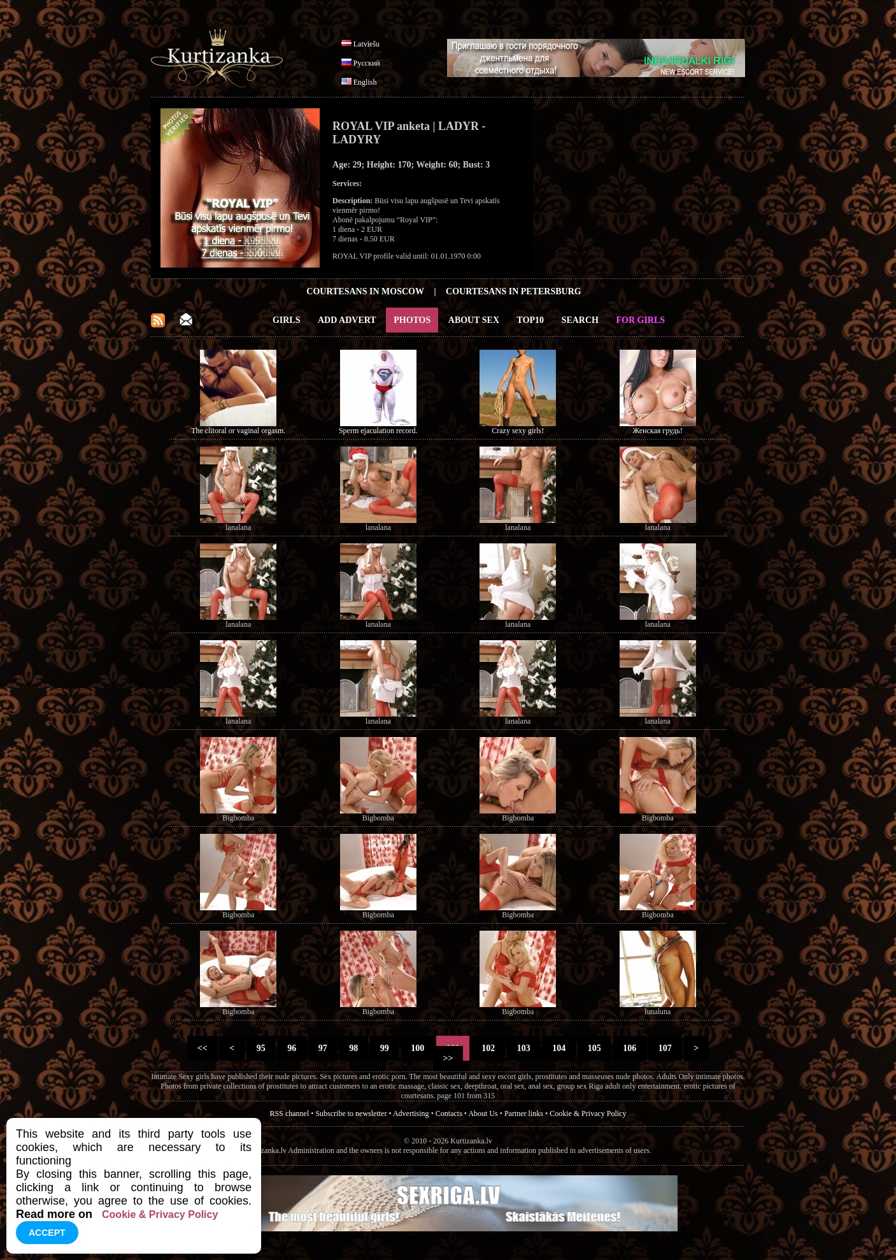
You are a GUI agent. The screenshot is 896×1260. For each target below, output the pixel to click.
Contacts (449, 1113)
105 (594, 1048)
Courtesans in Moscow (365, 291)
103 (523, 1048)
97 (322, 1048)
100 (418, 1048)
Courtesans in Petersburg (513, 291)
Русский (366, 63)
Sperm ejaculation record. (378, 430)
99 (384, 1048)
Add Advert (347, 320)
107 (665, 1048)
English (365, 82)
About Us (482, 1113)
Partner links (523, 1113)
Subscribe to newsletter (351, 1113)
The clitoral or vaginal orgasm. (238, 430)
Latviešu (366, 43)
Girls (287, 320)
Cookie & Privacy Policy (588, 1113)
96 (292, 1048)
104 (559, 1048)
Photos (412, 320)
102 (488, 1048)
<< (202, 1048)
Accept (47, 1233)
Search (580, 320)
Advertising (411, 1113)
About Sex (473, 320)
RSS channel (289, 1113)
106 (630, 1048)
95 (260, 1048)
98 (353, 1048)
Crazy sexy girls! (518, 430)
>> (448, 1058)
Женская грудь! (658, 430)
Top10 (530, 320)
